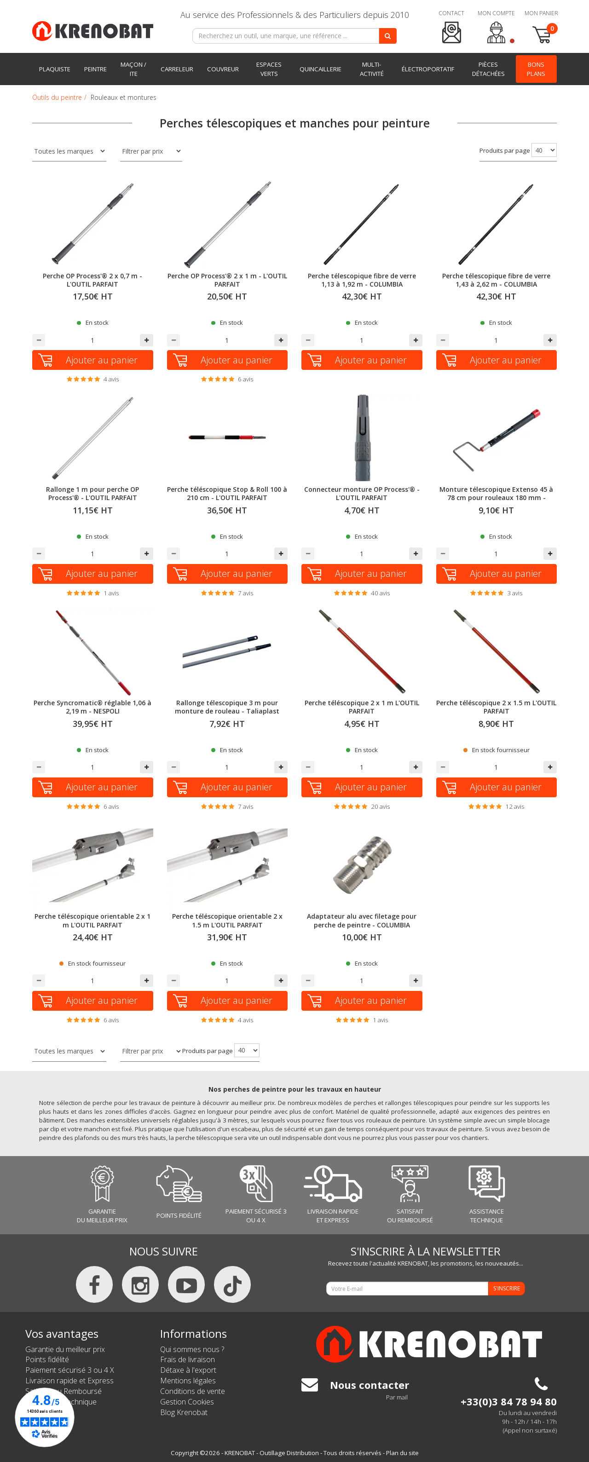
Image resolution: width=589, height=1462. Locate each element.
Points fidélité (47, 1359)
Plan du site (402, 1453)
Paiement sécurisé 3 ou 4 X (69, 1370)
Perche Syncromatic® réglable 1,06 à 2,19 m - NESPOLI (92, 706)
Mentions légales (188, 1381)
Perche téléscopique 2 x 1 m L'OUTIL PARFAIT (362, 706)
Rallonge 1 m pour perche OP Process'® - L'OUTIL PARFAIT (92, 493)
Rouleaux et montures (123, 97)
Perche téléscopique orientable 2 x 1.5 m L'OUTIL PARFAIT (227, 920)
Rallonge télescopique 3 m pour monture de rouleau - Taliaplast (227, 706)
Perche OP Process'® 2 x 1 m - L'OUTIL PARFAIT (227, 279)
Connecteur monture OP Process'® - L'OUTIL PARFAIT (362, 493)
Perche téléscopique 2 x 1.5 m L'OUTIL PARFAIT (496, 706)
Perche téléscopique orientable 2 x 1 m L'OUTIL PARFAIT (92, 920)
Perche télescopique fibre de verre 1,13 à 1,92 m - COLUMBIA (362, 279)
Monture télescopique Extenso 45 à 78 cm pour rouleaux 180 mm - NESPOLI (496, 497)
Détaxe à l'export (188, 1370)
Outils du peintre (57, 97)
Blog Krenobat (184, 1412)
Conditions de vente (192, 1391)
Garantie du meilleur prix (65, 1349)
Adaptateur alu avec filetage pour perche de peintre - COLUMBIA (361, 920)
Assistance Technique (61, 1402)
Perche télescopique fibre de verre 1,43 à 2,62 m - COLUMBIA (496, 279)
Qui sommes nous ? (192, 1349)
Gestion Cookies (187, 1402)
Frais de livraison (187, 1359)
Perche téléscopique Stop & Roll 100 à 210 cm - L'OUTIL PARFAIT (227, 493)
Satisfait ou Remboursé (63, 1391)
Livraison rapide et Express (69, 1381)
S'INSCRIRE (506, 1288)
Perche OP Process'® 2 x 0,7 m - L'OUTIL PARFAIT (92, 279)
